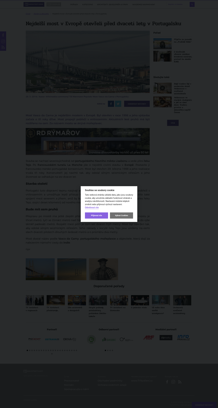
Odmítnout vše (92, 207)
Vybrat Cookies (121, 215)
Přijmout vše (96, 215)
